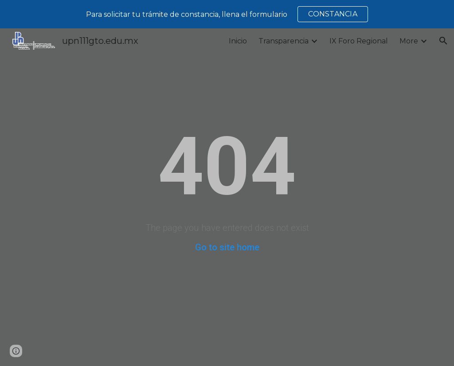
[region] (227, 14)
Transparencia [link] (283, 41)
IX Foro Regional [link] (358, 41)
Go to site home (227, 247)
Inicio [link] (238, 41)
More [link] (408, 41)
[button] (443, 40)
